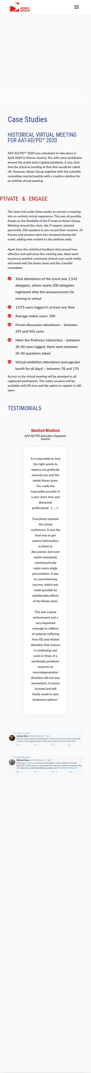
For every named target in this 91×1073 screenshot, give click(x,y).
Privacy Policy (22, 97)
